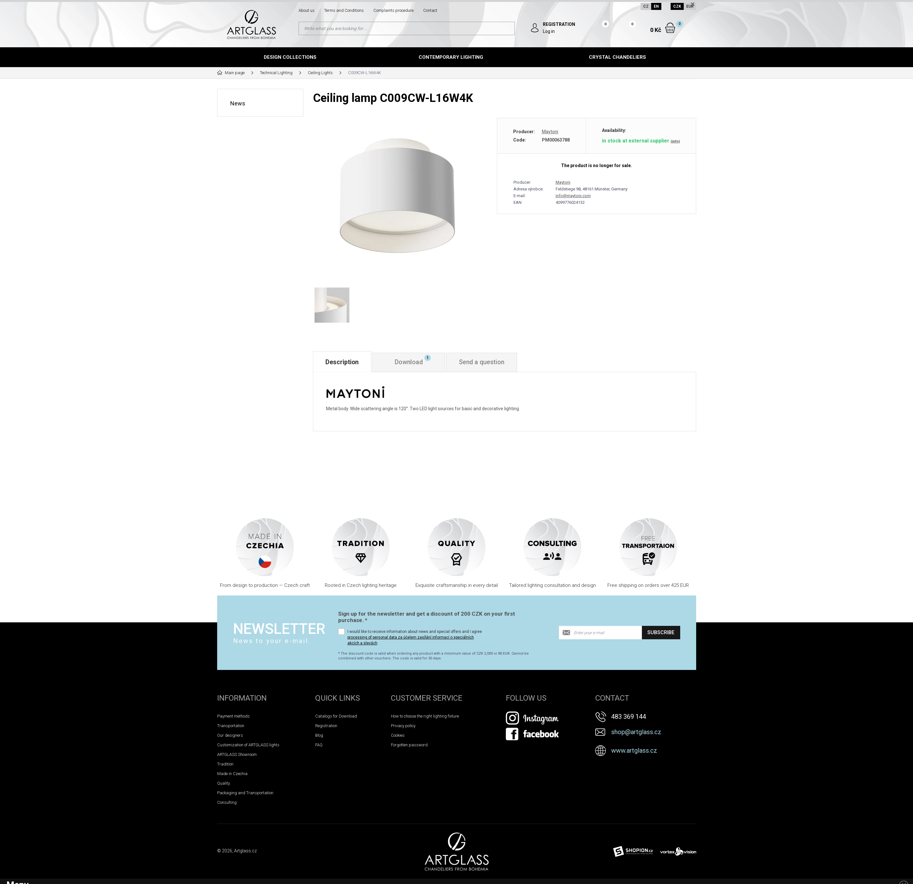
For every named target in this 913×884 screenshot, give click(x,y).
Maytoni (550, 131)
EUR (690, 6)
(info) (675, 141)
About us (307, 10)
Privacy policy (403, 727)
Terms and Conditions (344, 10)
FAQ (319, 746)
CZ (645, 6)
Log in (549, 31)
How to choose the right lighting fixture (425, 717)
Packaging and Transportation (245, 794)
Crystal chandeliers (617, 57)
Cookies (398, 736)
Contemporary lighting (451, 57)
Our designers (230, 736)
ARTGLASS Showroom (237, 755)
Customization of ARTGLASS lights (248, 746)
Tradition (225, 765)
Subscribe (660, 634)
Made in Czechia (232, 775)
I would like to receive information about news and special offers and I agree (414, 639)
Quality (223, 784)
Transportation (230, 727)
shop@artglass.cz (636, 733)
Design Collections (290, 57)
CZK (677, 6)
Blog (319, 736)
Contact (430, 10)
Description (343, 363)
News (237, 103)
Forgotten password (409, 746)
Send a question (485, 363)
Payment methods (233, 717)
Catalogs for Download (336, 717)
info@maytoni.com (573, 195)
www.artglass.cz (634, 752)
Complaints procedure (393, 10)
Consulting (227, 803)
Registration (326, 727)
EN (655, 6)
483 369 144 (628, 718)
